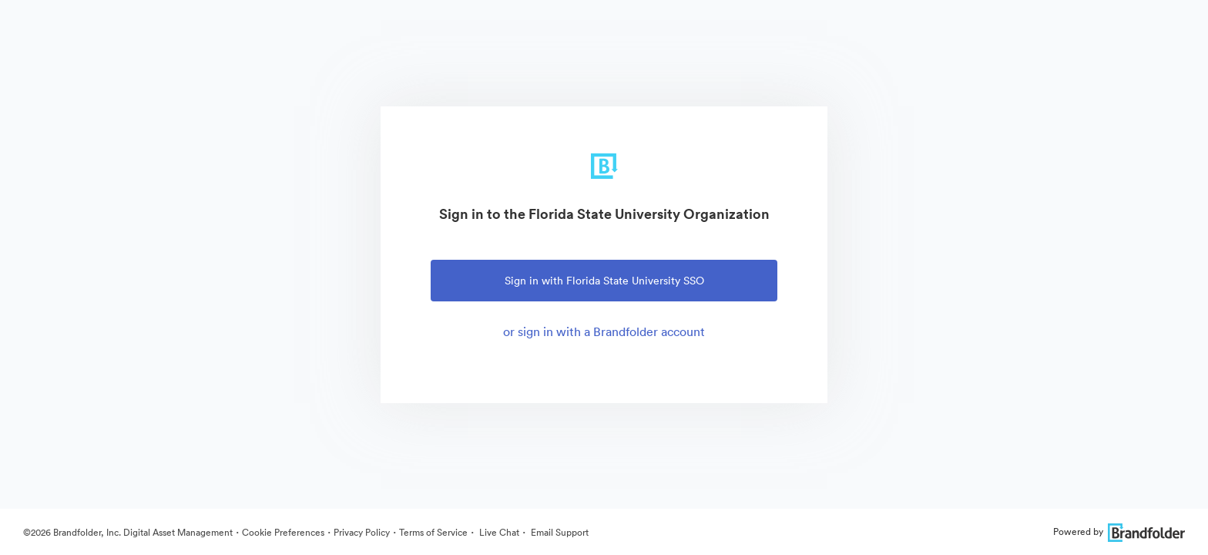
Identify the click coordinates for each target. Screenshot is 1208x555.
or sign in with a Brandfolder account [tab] (604, 331)
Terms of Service (433, 532)
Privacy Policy (362, 532)
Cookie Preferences (283, 532)
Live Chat (498, 532)
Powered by (1119, 531)
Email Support (558, 532)
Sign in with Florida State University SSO (604, 281)
